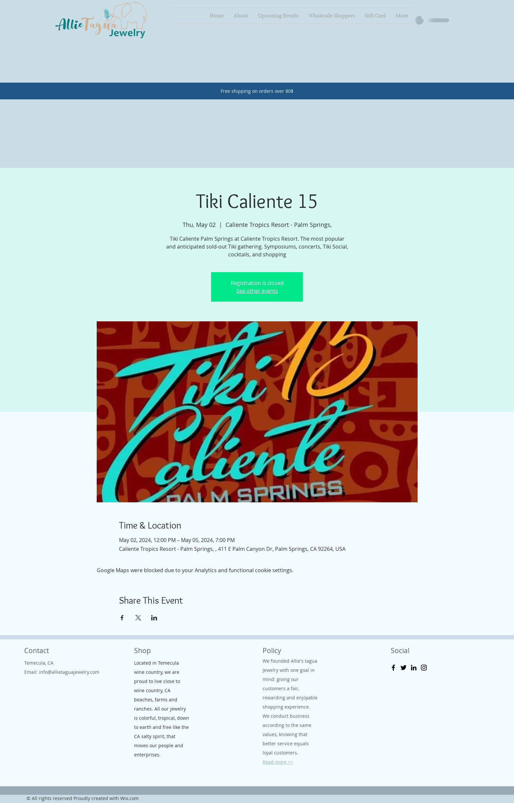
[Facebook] (393, 668)
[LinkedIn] (414, 668)
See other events (257, 290)
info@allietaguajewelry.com (69, 672)
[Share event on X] (138, 617)
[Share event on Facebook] (122, 617)
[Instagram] (424, 668)
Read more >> (278, 762)
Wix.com (129, 798)
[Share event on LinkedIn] (154, 617)
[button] (424, 15)
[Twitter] (403, 668)
